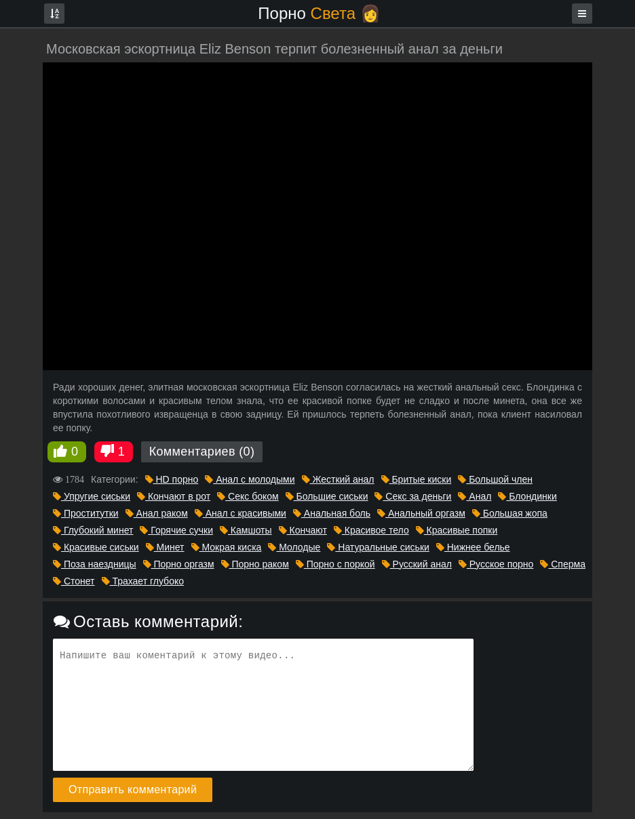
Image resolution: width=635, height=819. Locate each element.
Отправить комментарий (133, 789)
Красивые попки (457, 530)
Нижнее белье (473, 547)
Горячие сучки (176, 530)
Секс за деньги (412, 496)
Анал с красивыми (240, 513)
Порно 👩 (319, 13)
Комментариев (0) (202, 451)
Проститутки (86, 513)
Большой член (495, 479)
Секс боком (247, 496)
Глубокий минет (93, 530)
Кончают (303, 530)
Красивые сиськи (96, 547)
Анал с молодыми (249, 479)
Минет (165, 547)
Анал (474, 496)
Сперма (562, 564)
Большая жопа (509, 513)
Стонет (74, 581)
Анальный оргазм (421, 513)
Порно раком (255, 564)
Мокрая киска (226, 547)
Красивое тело (371, 530)
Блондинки (527, 496)
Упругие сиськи (91, 496)
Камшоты (246, 530)
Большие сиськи (327, 496)
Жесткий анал (338, 479)
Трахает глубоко (143, 581)
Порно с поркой (335, 564)
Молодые (294, 547)
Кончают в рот (173, 496)
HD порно (172, 479)
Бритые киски (416, 479)
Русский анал (417, 564)
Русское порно (496, 564)
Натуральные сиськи (378, 547)
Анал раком (157, 513)
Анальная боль (331, 513)
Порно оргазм (178, 564)
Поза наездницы (94, 564)
